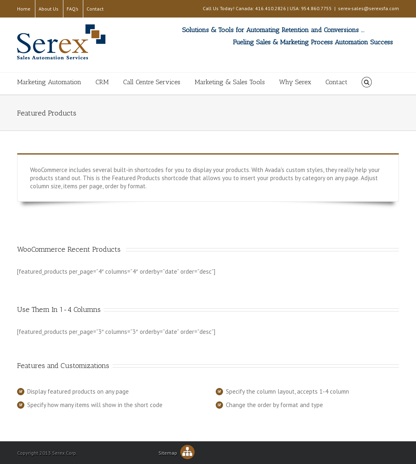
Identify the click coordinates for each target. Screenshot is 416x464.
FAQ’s (72, 9)
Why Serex (295, 82)
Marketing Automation (49, 82)
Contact (95, 9)
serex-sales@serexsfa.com (368, 8)
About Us (48, 9)
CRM (102, 82)
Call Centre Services (151, 82)
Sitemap (176, 453)
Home (23, 9)
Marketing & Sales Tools (230, 82)
